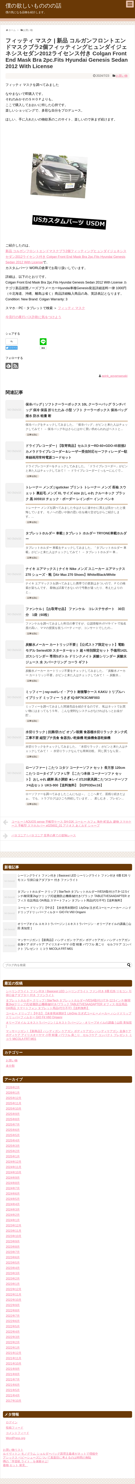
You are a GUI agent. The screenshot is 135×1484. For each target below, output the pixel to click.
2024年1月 (13, 1220)
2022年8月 (13, 1310)
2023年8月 (13, 1246)
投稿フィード (14, 1427)
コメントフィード (17, 1433)
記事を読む (32, 434)
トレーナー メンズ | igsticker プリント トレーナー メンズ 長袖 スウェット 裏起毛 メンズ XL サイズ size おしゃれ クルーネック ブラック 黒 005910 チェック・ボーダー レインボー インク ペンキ (76, 493)
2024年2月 (13, 1214)
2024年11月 (13, 1167)
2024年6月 (13, 1193)
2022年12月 (13, 1289)
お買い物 (122, 75)
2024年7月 (13, 1188)
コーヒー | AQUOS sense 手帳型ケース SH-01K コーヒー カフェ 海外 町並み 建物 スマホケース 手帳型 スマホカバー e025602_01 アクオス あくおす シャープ (67, 823)
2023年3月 (13, 1273)
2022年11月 (13, 1294)
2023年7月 (13, 1252)
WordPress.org (15, 1438)
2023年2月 (13, 1278)
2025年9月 (13, 1114)
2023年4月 (13, 1268)
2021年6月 (13, 1384)
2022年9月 (13, 1305)
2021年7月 (13, 1379)
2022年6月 (13, 1321)
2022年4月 (13, 1331)
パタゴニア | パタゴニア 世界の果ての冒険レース (39, 836)
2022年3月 (13, 1337)
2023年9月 (13, 1241)
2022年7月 (13, 1315)
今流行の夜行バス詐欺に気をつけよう (33, 317)
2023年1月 (13, 1283)
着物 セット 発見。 (15, 1465)
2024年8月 (13, 1183)
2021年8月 (13, 1374)
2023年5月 (13, 1262)
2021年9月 (13, 1368)
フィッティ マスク (71, 308)
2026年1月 (13, 1092)
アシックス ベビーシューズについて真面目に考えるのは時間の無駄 (47, 1457)
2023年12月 (13, 1225)
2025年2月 (13, 1151)
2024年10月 (13, 1172)
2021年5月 (13, 1390)
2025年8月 (13, 1119)
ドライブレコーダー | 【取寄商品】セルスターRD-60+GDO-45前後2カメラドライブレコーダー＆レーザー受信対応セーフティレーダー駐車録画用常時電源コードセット (76, 451)
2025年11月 (13, 1103)
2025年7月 (13, 1124)
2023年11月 (13, 1230)
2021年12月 (13, 1353)
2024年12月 (13, 1161)
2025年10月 (13, 1108)
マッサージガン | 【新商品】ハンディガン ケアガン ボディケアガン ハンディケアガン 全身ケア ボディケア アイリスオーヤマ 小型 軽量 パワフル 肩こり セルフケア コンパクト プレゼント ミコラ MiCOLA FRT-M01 (74, 944)
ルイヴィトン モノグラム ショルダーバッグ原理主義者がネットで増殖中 (50, 1453)
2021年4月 (13, 1395)
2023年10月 (13, 1236)
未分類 (10, 1065)
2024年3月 (13, 1209)
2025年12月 (13, 1098)
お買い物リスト (13, 1449)
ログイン (12, 1422)
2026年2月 (13, 1087)
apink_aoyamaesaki (114, 375)
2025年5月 (13, 1135)
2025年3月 (13, 1145)
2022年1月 (13, 1347)
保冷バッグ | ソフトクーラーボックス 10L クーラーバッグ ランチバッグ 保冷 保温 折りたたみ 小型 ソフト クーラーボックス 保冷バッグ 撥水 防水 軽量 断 (76, 410)
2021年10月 (13, 1363)
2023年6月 (13, 1257)
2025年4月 (13, 1140)
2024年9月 (13, 1177)
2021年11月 (13, 1358)
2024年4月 (13, 1204)
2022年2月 (13, 1342)
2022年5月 (13, 1326)
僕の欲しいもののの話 (33, 6)
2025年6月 (13, 1129)
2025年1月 (13, 1156)
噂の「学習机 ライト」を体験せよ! (25, 1461)
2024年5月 (13, 1198)
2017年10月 (13, 1400)
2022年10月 (13, 1299)
